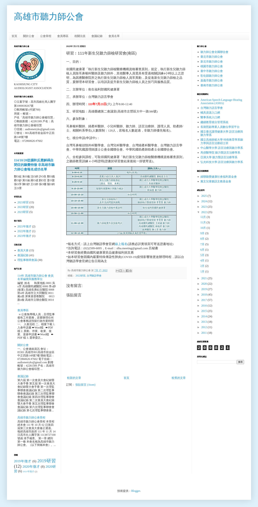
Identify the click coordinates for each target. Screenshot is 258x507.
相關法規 (79, 36)
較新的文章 (74, 377)
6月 (202, 249)
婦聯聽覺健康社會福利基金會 (218, 176)
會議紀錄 (97, 36)
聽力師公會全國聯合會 (214, 51)
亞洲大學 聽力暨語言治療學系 (218, 157)
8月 (202, 238)
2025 (204, 195)
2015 (204, 310)
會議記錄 (23, 376)
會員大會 (23, 250)
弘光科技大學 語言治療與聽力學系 (221, 162)
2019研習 (46, 460)
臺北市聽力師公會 (211, 56)
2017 (204, 299)
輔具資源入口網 (210, 112)
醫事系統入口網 (210, 117)
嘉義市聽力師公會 (211, 80)
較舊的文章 (179, 377)
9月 (202, 233)
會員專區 (62, 36)
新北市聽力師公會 (211, 61)
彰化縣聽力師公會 (211, 75)
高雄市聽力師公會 (49, 16)
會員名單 (114, 36)
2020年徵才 (31, 466)
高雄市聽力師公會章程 (31, 417)
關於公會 (28, 36)
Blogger (135, 490)
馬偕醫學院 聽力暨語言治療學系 (220, 152)
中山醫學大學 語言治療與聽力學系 (221, 147)
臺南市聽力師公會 (211, 85)
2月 (202, 265)
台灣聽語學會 (94, 275)
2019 (204, 289)
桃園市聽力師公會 (211, 66)
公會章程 (45, 36)
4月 (202, 260)
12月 (203, 217)
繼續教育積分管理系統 (214, 122)
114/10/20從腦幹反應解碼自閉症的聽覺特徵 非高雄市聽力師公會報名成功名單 (34, 164)
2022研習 (81, 275)
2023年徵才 (24, 235)
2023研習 (23, 211)
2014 (204, 316)
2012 (204, 327)
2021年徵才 (24, 226)
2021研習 (23, 202)
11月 (203, 222)
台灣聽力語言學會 (211, 107)
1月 (202, 271)
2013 (204, 321)
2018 (204, 294)
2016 (204, 305)
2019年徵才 (22, 461)
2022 (204, 212)
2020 (204, 283)
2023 (204, 206)
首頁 (14, 36)
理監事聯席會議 (27, 259)
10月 (203, 227)
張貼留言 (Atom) (85, 384)
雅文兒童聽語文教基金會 (215, 181)
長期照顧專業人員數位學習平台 (220, 126)
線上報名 (121, 244)
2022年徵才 (24, 231)
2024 (204, 201)
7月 (202, 244)
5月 (202, 255)
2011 (204, 332)
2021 (204, 278)
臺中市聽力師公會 (211, 71)
